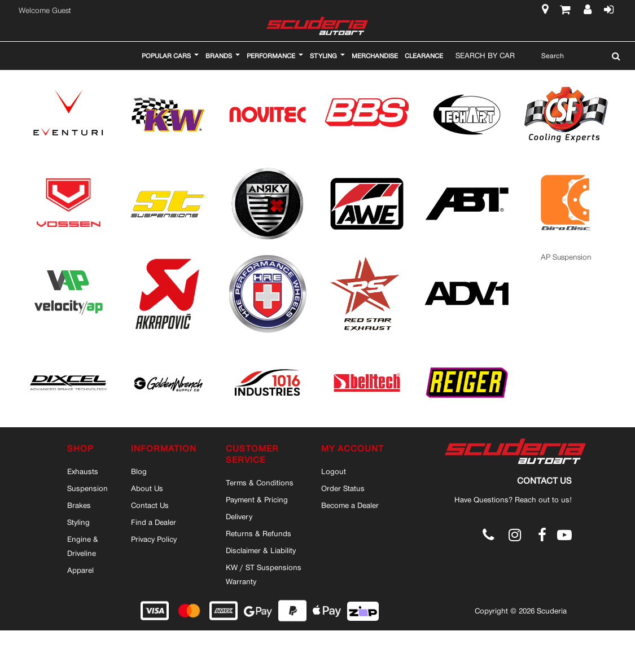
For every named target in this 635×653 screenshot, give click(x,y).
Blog (139, 471)
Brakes (79, 505)
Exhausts (82, 471)
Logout (333, 471)
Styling (78, 522)
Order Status (343, 488)
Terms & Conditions (260, 482)
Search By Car (485, 55)
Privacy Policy (154, 539)
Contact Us (150, 505)
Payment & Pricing (257, 499)
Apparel (80, 570)
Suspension (87, 488)
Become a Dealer (350, 505)
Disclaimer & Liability (261, 550)
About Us (147, 488)
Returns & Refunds (258, 533)
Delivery (239, 516)
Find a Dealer (153, 522)
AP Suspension (566, 257)
